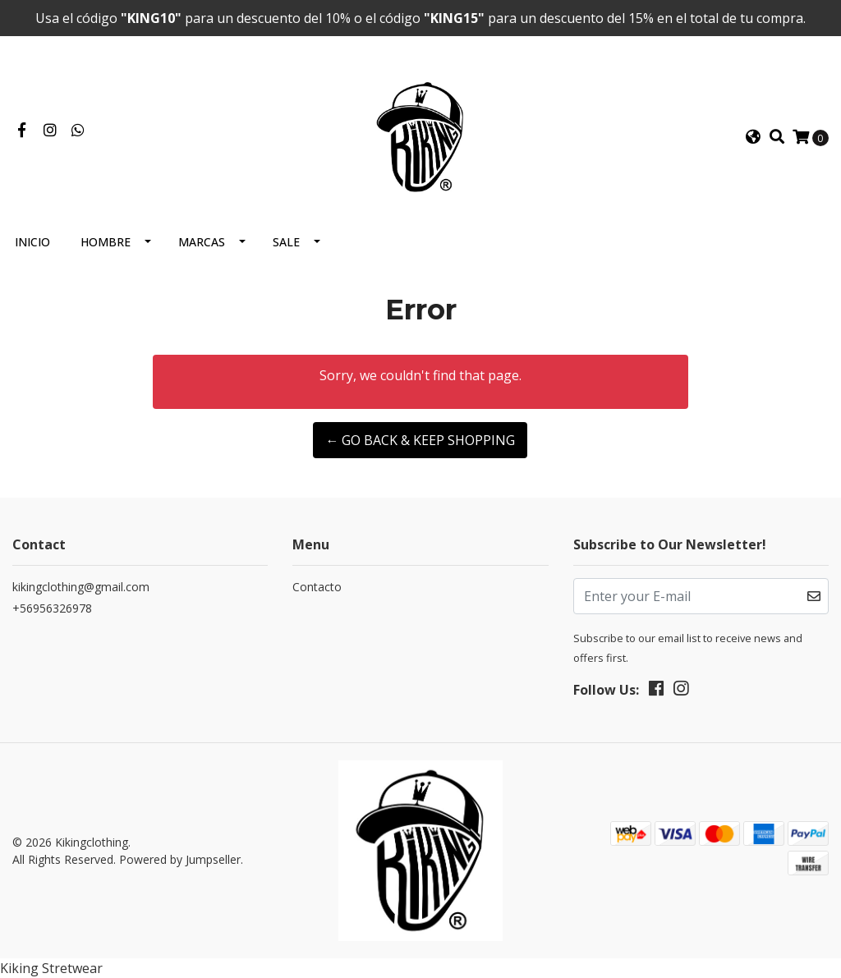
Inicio (32, 242)
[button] (753, 137)
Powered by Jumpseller (180, 859)
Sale (286, 242)
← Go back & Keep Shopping (420, 440)
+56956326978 (52, 608)
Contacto (317, 587)
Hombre (105, 242)
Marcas (201, 242)
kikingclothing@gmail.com (80, 587)
